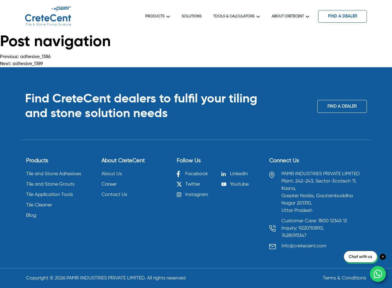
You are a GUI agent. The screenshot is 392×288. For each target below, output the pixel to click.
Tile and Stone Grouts (50, 184)
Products (157, 16)
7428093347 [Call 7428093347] (294, 235)
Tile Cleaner (39, 205)
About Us (111, 174)
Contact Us (114, 194)
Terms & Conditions (344, 278)
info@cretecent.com (303, 246)
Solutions (192, 16)
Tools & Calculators (236, 16)
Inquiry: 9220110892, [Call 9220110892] (302, 228)
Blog (31, 215)
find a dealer (342, 16)
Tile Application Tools (49, 194)
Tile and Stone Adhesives (53, 174)
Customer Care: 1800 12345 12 (314, 221)
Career (109, 184)
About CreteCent (290, 16)
